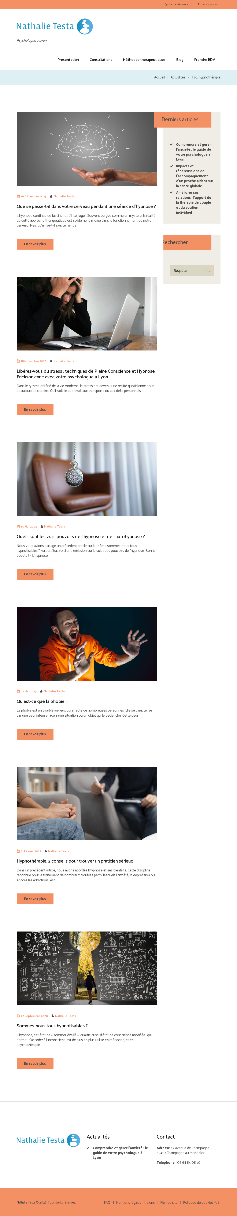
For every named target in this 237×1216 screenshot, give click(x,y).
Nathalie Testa (64, 196)
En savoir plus (35, 244)
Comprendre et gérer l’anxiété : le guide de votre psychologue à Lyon (193, 152)
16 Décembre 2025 (34, 196)
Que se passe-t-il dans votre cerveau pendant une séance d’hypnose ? (86, 206)
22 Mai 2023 (29, 691)
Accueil (159, 77)
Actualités (178, 77)
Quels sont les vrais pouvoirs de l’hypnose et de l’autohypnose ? (81, 537)
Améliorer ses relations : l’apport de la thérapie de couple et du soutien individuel (193, 203)
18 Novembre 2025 (33, 361)
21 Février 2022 (31, 851)
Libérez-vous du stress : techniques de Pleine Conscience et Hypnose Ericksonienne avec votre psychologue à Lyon (86, 374)
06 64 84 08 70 (211, 4)
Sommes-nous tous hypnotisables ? (52, 1026)
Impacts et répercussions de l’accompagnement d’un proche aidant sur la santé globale (194, 176)
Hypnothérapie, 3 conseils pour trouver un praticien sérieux (75, 861)
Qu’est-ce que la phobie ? (42, 701)
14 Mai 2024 (29, 526)
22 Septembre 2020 (34, 1016)
